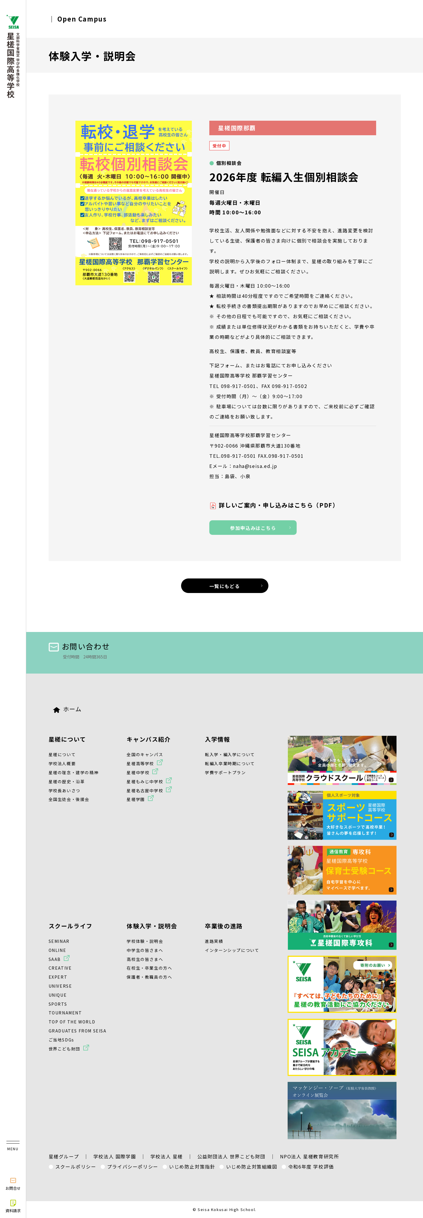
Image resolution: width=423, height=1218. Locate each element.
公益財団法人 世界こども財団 (231, 1156)
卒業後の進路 (224, 926)
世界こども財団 (64, 1049)
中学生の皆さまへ (145, 950)
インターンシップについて (232, 950)
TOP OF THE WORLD (72, 1022)
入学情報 (217, 739)
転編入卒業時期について (230, 763)
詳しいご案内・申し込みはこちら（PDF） (279, 505)
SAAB (55, 959)
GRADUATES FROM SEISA (78, 1031)
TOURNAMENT (65, 1013)
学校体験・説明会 (145, 941)
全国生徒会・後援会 (69, 799)
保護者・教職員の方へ (149, 977)
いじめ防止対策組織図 (251, 1166)
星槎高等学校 (140, 763)
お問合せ (13, 1183)
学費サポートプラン (225, 772)
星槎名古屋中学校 (145, 790)
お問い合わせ (79, 646)
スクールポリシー (75, 1166)
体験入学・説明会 (152, 926)
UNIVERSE (60, 986)
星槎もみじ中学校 (145, 781)
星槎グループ (64, 1156)
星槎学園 (136, 799)
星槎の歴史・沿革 (67, 781)
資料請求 (13, 1206)
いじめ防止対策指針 (192, 1166)
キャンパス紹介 (149, 739)
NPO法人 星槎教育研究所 (309, 1156)
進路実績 (214, 941)
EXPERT (58, 977)
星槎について (67, 739)
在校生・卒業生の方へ (149, 968)
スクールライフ (71, 926)
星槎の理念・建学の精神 (74, 772)
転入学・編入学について (230, 754)
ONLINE (57, 950)
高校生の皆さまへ (145, 959)
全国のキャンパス (145, 754)
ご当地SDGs (61, 1040)
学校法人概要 (62, 763)
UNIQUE (58, 995)
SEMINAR (59, 941)
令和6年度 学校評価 (311, 1166)
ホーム (67, 709)
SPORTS (58, 1004)
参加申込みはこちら (253, 527)
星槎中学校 (138, 772)
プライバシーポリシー (132, 1166)
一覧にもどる (224, 586)
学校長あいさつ (64, 790)
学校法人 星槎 (167, 1156)
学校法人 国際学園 (114, 1156)
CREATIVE (60, 968)
